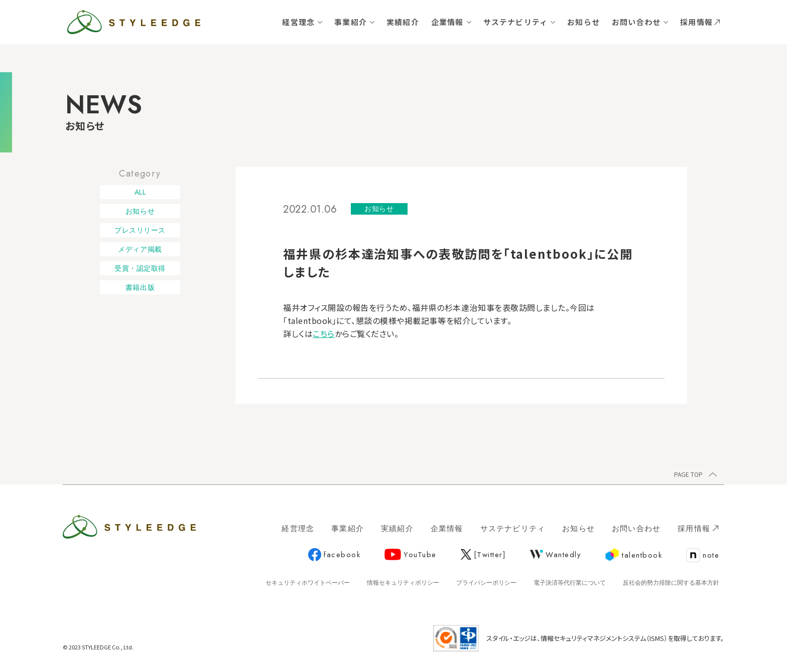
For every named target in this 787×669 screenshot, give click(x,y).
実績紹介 (402, 22)
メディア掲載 (140, 249)
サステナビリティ (515, 22)
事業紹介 (350, 22)
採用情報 (700, 22)
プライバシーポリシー (486, 582)
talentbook (633, 555)
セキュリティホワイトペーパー (308, 582)
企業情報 (447, 22)
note (702, 555)
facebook (334, 555)
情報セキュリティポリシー (403, 582)
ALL (140, 192)
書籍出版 (140, 287)
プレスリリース (140, 230)
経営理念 (298, 22)
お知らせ (583, 22)
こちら (324, 333)
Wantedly (555, 554)
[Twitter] (483, 554)
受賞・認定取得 (140, 268)
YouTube (410, 554)
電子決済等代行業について (570, 582)
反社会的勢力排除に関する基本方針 (671, 582)
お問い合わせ (636, 22)
